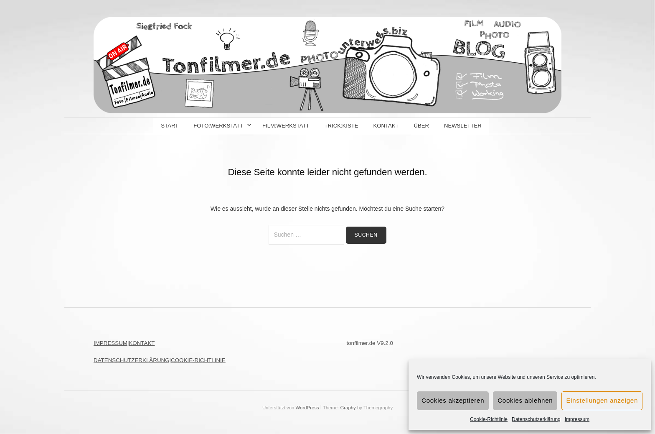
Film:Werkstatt (286, 126)
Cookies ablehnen (525, 400)
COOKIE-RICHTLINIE (198, 360)
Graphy (347, 407)
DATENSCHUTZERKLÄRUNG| (132, 360)
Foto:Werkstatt (218, 126)
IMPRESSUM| (111, 343)
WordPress (307, 407)
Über (421, 126)
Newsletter (463, 126)
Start (169, 126)
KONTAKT (142, 343)
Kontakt (386, 126)
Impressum (577, 419)
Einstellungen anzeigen (602, 400)
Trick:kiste (341, 126)
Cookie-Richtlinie (489, 419)
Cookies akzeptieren (452, 400)
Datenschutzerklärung (536, 419)
